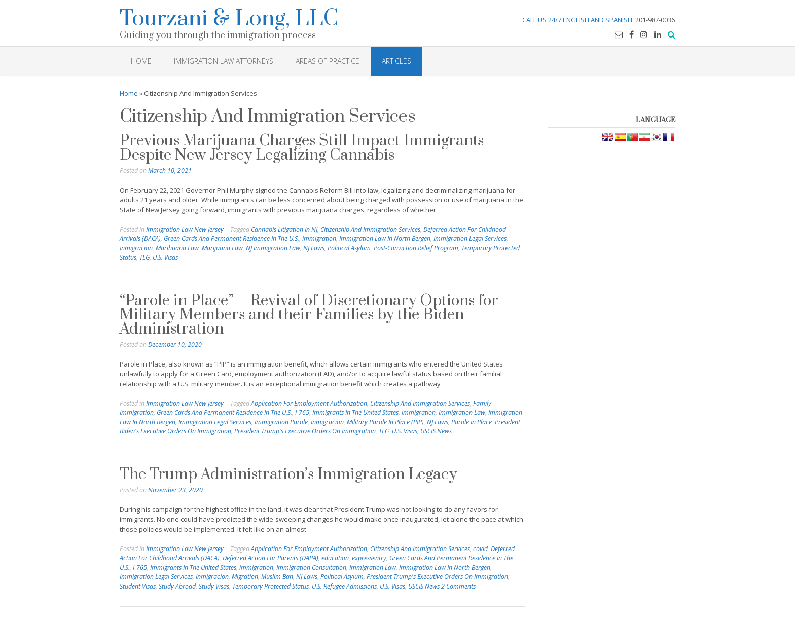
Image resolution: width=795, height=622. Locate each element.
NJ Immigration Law (273, 248)
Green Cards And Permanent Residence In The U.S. (231, 238)
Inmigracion (136, 248)
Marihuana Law (177, 248)
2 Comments (458, 586)
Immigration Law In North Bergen (384, 238)
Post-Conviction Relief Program (416, 248)
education (335, 558)
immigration (319, 238)
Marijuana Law (222, 248)
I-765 (302, 412)
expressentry (369, 558)
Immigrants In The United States (355, 412)
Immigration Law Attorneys (223, 61)
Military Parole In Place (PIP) (385, 422)
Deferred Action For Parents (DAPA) (270, 558)
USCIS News (436, 431)
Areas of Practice (327, 61)
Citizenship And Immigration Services (370, 229)
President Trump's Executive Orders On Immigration (305, 431)
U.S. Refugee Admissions (344, 586)
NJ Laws (313, 248)
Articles (396, 61)
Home (129, 93)
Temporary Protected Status (270, 586)
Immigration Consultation (311, 567)
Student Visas (138, 586)
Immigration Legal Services (470, 238)
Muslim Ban (277, 576)
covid (480, 548)
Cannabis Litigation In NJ (284, 229)
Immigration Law (462, 412)
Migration (245, 576)
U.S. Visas (165, 257)
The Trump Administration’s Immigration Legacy (288, 474)
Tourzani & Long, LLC (229, 17)
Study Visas (214, 586)
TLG (144, 257)
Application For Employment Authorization (309, 403)
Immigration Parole (281, 422)
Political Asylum (349, 248)
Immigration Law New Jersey (185, 229)
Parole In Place (471, 422)
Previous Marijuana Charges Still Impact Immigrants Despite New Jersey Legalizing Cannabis (302, 148)
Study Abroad (177, 586)
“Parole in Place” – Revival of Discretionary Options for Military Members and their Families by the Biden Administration (309, 315)
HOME (141, 61)
